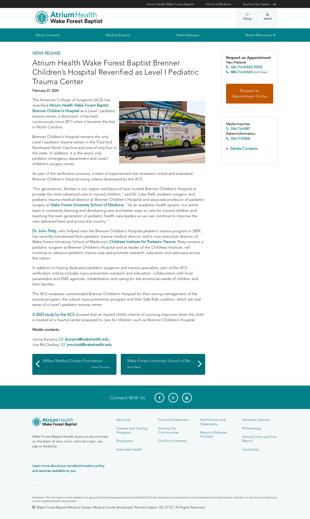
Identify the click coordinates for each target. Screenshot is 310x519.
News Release (46, 53)
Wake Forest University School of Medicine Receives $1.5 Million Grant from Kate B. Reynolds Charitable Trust (166, 364)
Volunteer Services (256, 420)
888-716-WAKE (242, 72)
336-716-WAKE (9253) (246, 67)
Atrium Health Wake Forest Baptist (170, 4)
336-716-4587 (240, 129)
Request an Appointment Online (249, 93)
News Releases (187, 35)
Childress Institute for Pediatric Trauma (142, 242)
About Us (123, 420)
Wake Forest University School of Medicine (87, 205)
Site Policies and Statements (212, 422)
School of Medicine (218, 4)
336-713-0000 (240, 138)
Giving (247, 16)
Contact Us (250, 449)
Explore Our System (256, 4)
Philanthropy (251, 428)
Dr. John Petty (44, 231)
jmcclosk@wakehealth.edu (89, 344)
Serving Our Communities (168, 430)
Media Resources (258, 35)
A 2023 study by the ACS (53, 314)
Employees (124, 441)
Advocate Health (129, 449)
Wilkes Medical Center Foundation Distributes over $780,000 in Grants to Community (80, 364)
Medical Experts (118, 35)
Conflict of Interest (172, 441)
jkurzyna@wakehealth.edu (87, 339)
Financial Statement (173, 420)
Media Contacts (48, 35)
